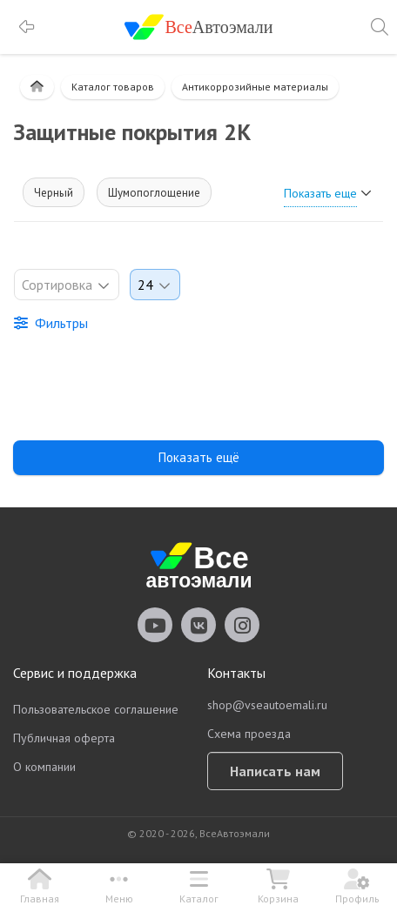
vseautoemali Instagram (242, 624)
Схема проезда (249, 733)
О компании (44, 767)
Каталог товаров (112, 86)
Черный (53, 192)
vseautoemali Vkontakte (198, 624)
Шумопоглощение (154, 192)
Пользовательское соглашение (95, 709)
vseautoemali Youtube (155, 624)
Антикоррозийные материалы (255, 86)
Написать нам (275, 771)
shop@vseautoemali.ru (267, 705)
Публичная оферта (64, 738)
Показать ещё (198, 457)
